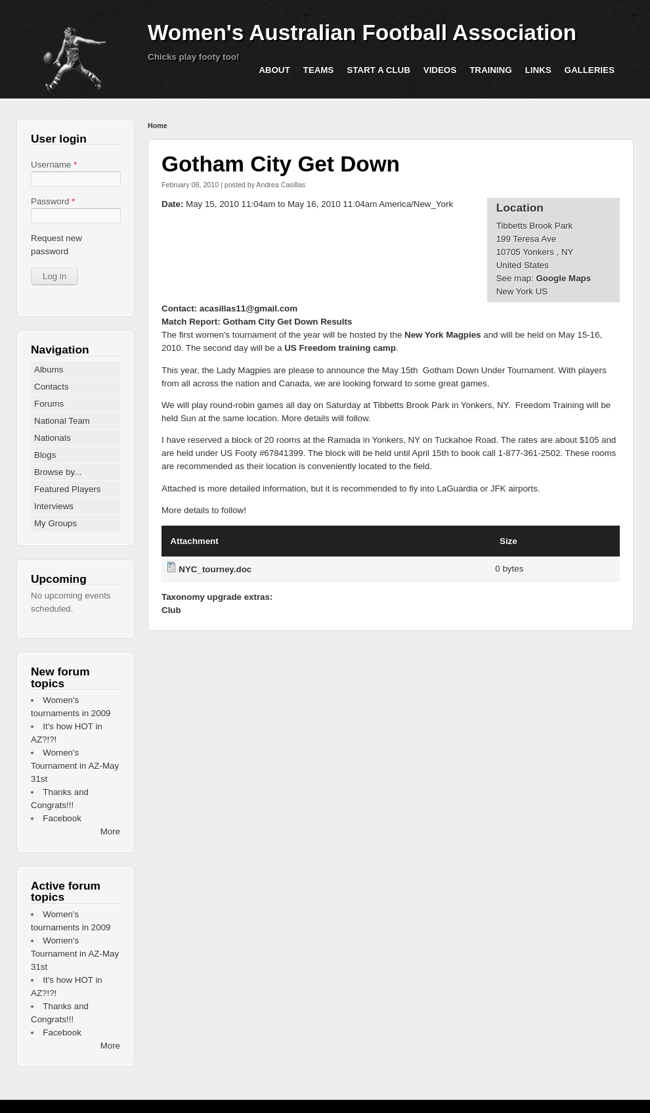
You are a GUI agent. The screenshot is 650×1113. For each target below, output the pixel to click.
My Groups (55, 523)
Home (157, 125)
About (274, 70)
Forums (49, 404)
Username (54, 165)
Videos (439, 70)
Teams (318, 70)
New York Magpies (442, 335)
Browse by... (57, 472)
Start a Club (378, 70)
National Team (62, 421)
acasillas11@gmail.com (248, 308)
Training (490, 70)
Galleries (590, 70)
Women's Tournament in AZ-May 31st (75, 766)
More (110, 831)
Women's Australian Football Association (362, 32)
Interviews (54, 506)
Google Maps (563, 278)
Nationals (52, 438)
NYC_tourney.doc (215, 569)
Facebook (62, 818)
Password (53, 201)
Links (538, 70)
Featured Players (67, 489)
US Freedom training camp (340, 348)
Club (171, 610)
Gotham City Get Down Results (287, 322)
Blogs (45, 455)
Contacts (51, 387)
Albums (48, 370)
